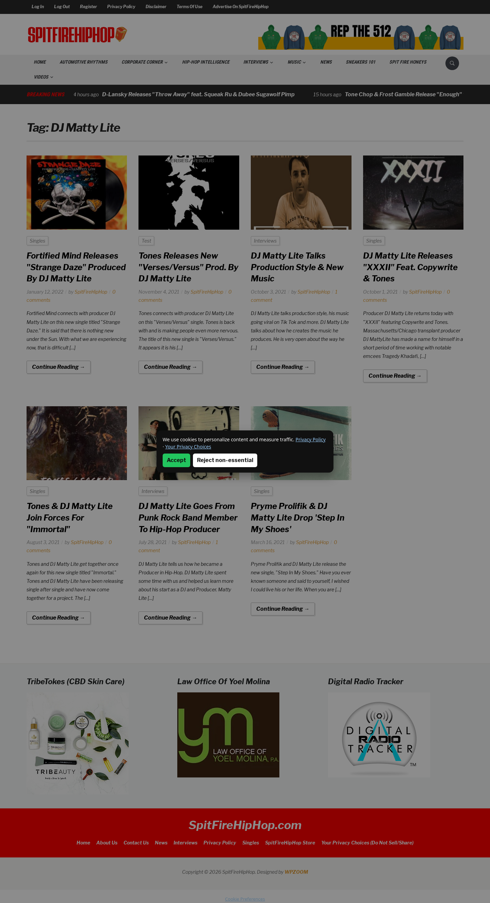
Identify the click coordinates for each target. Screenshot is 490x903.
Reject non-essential (225, 460)
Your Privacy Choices (188, 446)
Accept (176, 460)
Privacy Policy (311, 439)
